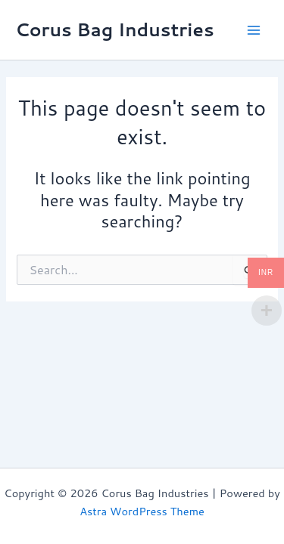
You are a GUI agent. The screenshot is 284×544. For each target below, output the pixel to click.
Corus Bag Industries (114, 29)
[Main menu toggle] (254, 29)
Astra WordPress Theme (142, 511)
